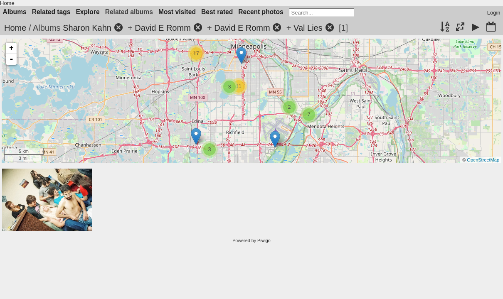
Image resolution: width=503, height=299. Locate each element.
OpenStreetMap (483, 159)
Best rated (217, 11)
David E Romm (162, 27)
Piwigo (264, 240)
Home (7, 3)
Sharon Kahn (87, 27)
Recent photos (260, 11)
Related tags (51, 11)
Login (494, 13)
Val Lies (308, 27)
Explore (87, 11)
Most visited (177, 11)
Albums (15, 11)
